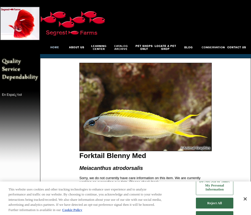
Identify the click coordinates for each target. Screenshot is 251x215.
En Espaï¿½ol (12, 95)
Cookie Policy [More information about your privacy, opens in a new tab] (72, 210)
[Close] (245, 199)
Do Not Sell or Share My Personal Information (214, 186)
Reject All (214, 204)
